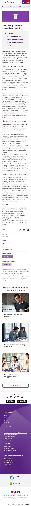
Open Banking (7, 440)
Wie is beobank (7, 446)
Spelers (9, 45)
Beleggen (6, 420)
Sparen (5, 419)
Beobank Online (28, 2)
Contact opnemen (8, 460)
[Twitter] (20, 230)
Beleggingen (7, 264)
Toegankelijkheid (8, 438)
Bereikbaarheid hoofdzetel (10, 450)
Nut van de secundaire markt (15, 39)
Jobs (5, 452)
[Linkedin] (28, 230)
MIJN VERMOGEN (8, 309)
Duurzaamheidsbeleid (9, 448)
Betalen (5, 415)
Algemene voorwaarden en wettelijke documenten (15, 432)
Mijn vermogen (13, 6)
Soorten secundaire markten (15, 42)
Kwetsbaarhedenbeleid (9, 436)
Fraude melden (7, 464)
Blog (6, 6)
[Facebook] (24, 230)
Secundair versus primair (14, 36)
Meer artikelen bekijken (15, 386)
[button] (24, 2)
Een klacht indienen (8, 466)
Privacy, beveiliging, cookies (10, 434)
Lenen (5, 417)
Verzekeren (6, 422)
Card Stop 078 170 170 (9, 462)
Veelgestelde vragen (8, 458)
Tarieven (6, 431)
